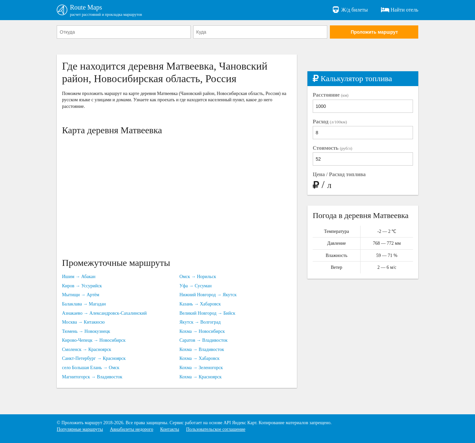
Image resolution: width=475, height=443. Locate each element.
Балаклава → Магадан (84, 303)
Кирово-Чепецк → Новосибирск (94, 340)
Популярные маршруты (80, 429)
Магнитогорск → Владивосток (92, 376)
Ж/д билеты (350, 10)
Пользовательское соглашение (215, 429)
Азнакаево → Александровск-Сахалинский (104, 313)
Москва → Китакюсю (83, 322)
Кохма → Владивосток (201, 349)
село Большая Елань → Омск (90, 367)
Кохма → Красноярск (200, 376)
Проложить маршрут (374, 32)
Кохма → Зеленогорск (201, 367)
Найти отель (399, 10)
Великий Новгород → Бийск (207, 313)
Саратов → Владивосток (203, 340)
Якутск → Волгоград (200, 322)
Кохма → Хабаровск (199, 358)
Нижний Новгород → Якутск (208, 294)
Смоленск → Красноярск (86, 349)
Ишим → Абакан (78, 276)
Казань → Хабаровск (200, 303)
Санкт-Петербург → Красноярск (94, 358)
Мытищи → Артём (80, 294)
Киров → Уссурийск (82, 285)
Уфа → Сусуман (195, 285)
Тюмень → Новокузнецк (86, 331)
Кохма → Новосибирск (202, 331)
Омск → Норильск (197, 276)
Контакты (169, 429)
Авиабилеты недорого (131, 429)
